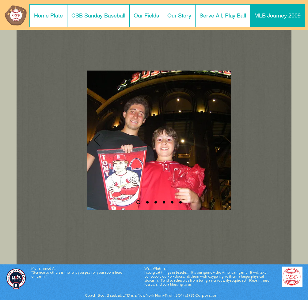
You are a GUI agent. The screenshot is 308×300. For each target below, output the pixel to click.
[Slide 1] (147, 202)
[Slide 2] (138, 202)
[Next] (221, 140)
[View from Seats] (172, 202)
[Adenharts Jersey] (180, 202)
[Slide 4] (164, 202)
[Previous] (97, 140)
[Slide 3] (155, 202)
